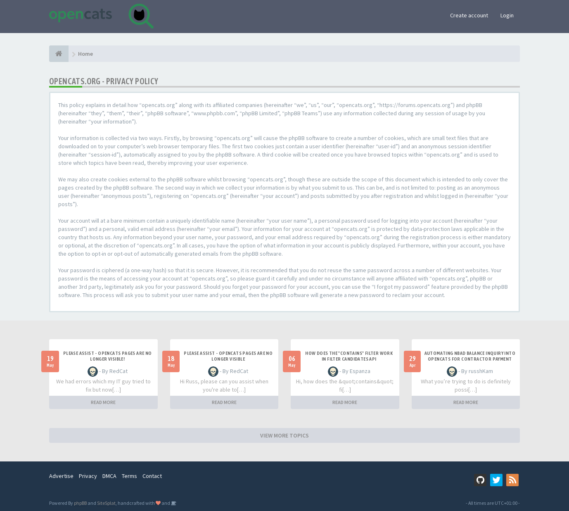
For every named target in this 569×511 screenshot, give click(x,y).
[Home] (59, 53)
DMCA (109, 476)
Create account (469, 15)
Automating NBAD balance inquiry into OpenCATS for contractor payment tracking (469, 359)
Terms (129, 476)
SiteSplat (106, 503)
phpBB (80, 503)
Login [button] (507, 15)
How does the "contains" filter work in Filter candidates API (349, 356)
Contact (152, 476)
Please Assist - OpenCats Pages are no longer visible (228, 356)
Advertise (61, 476)
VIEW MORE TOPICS (284, 435)
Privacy (88, 476)
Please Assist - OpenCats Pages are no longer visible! (107, 356)
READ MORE (103, 402)
